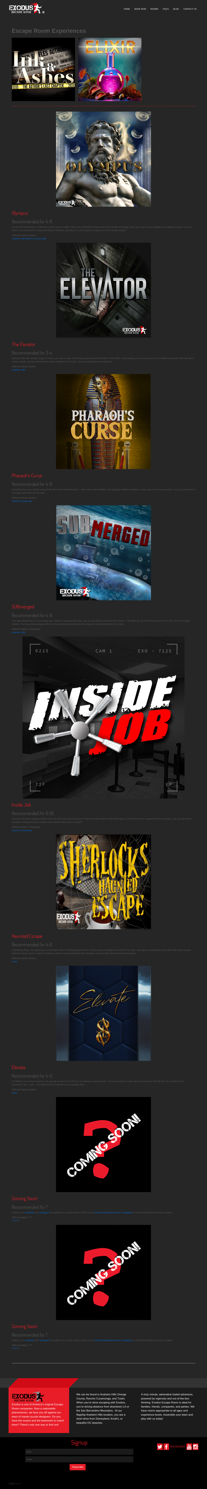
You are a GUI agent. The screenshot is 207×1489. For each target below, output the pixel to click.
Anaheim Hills (18, 238)
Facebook (29, 1212)
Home (127, 9)
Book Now (140, 9)
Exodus (17, 1484)
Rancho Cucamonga (36, 238)
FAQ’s (166, 9)
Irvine (14, 961)
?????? (15, 1221)
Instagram (44, 1212)
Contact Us (190, 9)
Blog (176, 9)
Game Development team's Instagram (113, 1212)
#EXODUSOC (178, 1446)
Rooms (154, 9)
